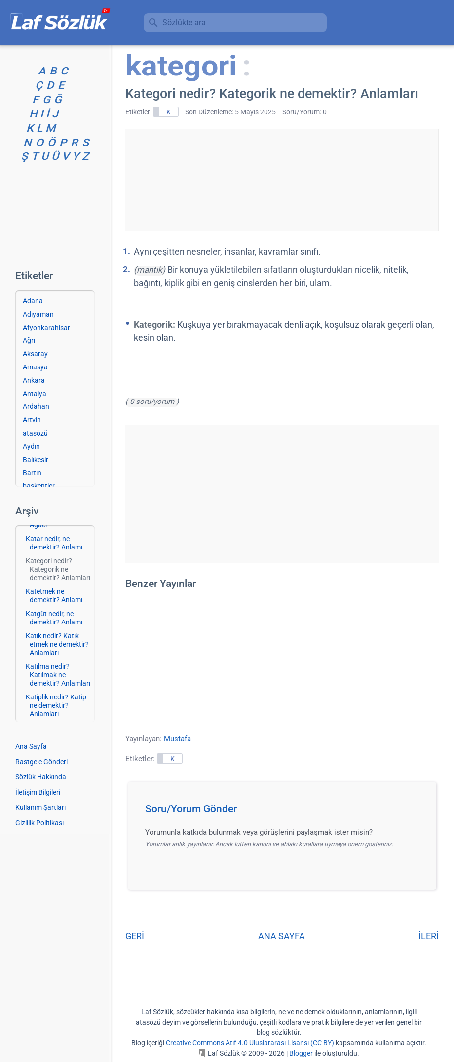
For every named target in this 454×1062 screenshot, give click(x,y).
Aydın (31, 446)
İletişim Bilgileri (37, 792)
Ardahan (36, 406)
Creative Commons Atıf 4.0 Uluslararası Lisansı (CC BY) (250, 1043)
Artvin (32, 420)
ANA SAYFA (281, 936)
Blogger (301, 1053)
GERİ (134, 936)
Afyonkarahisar (46, 327)
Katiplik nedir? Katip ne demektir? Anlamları (56, 705)
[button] (285, 812)
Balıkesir (35, 460)
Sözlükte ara (184, 22)
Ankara (34, 380)
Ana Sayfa (31, 746)
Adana (33, 301)
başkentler (39, 486)
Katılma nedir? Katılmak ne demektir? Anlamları (58, 674)
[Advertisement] (281, 178)
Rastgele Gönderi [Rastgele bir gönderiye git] (41, 762)
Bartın (32, 472)
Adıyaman (38, 314)
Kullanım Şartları (40, 807)
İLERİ (428, 936)
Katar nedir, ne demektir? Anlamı (54, 543)
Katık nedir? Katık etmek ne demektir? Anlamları (57, 644)
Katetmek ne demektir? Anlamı (54, 595)
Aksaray (35, 354)
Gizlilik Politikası (39, 823)
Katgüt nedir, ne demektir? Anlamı (54, 618)
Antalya (34, 394)
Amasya (35, 367)
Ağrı (29, 340)
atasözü (35, 433)
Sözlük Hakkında (40, 777)
